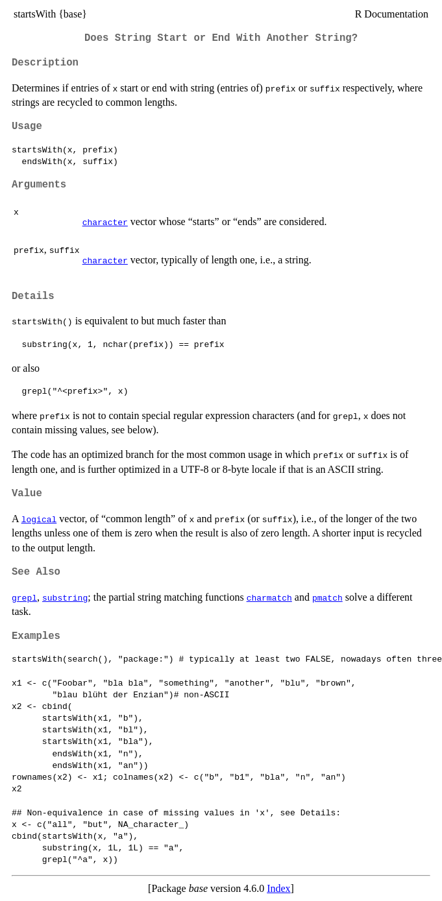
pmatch (327, 597)
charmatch (269, 597)
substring (65, 597)
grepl (24, 597)
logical (39, 519)
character (105, 222)
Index (278, 888)
